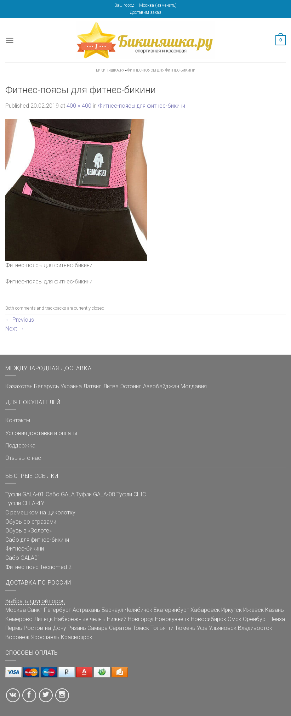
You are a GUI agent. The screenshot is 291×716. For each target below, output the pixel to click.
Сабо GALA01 (23, 557)
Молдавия (194, 386)
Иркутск (231, 610)
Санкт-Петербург (49, 610)
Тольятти (161, 628)
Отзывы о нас (23, 458)
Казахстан (19, 386)
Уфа (202, 628)
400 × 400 (79, 105)
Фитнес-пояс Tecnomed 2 (38, 567)
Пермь (13, 628)
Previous (19, 319)
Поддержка (20, 445)
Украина (71, 386)
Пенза (277, 619)
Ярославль (45, 637)
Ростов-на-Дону (45, 628)
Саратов (120, 628)
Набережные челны (79, 619)
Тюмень (185, 628)
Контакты (17, 420)
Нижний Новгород (130, 619)
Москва (146, 5)
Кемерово (19, 619)
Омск (234, 619)
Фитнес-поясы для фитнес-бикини (141, 105)
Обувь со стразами (30, 521)
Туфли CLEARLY (24, 503)
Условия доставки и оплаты (41, 433)
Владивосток (255, 628)
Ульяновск (222, 628)
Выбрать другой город (35, 601)
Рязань (77, 628)
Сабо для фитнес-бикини (37, 539)
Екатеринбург (171, 610)
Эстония (131, 386)
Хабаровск (205, 610)
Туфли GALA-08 (95, 494)
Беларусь (46, 386)
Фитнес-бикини (24, 548)
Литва (111, 386)
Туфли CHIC (131, 494)
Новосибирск (208, 619)
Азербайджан (161, 386)
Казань (274, 610)
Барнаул (112, 610)
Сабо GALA (60, 494)
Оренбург (255, 619)
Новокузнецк (172, 619)
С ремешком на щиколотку (40, 512)
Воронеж (17, 637)
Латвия (92, 386)
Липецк (43, 619)
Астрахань (86, 610)
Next (14, 328)
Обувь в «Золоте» (28, 530)
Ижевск (253, 610)
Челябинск (138, 610)
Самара (97, 628)
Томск (141, 628)
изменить (165, 5)
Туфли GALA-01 (24, 494)
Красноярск (76, 637)
